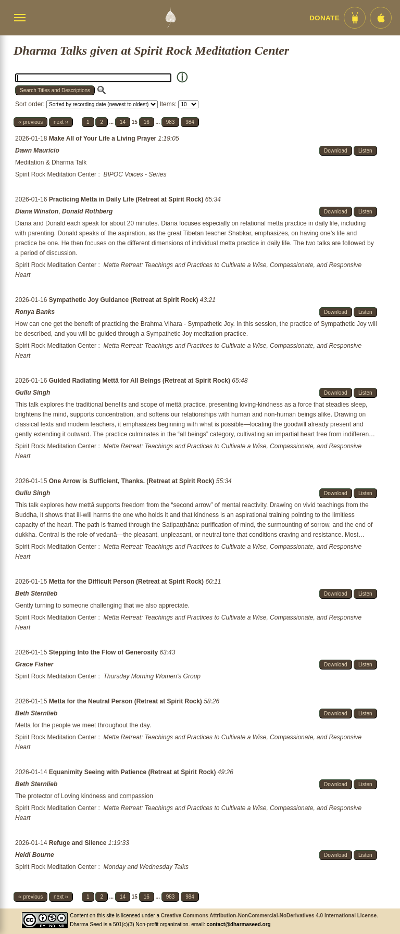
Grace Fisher (34, 664)
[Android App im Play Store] (355, 18)
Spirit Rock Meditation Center (55, 174)
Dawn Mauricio (37, 150)
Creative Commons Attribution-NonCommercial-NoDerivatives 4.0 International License (269, 915)
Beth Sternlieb (36, 593)
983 (170, 122)
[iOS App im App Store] (381, 18)
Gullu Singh (32, 392)
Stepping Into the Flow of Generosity (104, 652)
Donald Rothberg (87, 211)
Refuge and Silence (78, 843)
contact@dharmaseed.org (239, 924)
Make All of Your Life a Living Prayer (103, 138)
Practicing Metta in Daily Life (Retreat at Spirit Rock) (127, 199)
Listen (365, 151)
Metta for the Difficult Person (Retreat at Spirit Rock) (127, 581)
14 (123, 122)
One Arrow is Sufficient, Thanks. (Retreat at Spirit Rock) (132, 481)
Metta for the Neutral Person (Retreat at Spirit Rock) (126, 701)
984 (189, 122)
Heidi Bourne (34, 855)
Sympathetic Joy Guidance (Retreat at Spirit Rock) (124, 300)
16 (146, 122)
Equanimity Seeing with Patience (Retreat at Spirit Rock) (133, 772)
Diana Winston (36, 211)
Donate (324, 18)
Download (335, 151)
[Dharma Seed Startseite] (170, 17)
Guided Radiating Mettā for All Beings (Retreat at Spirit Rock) (140, 380)
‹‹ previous (30, 122)
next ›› (61, 122)
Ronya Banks (35, 311)
